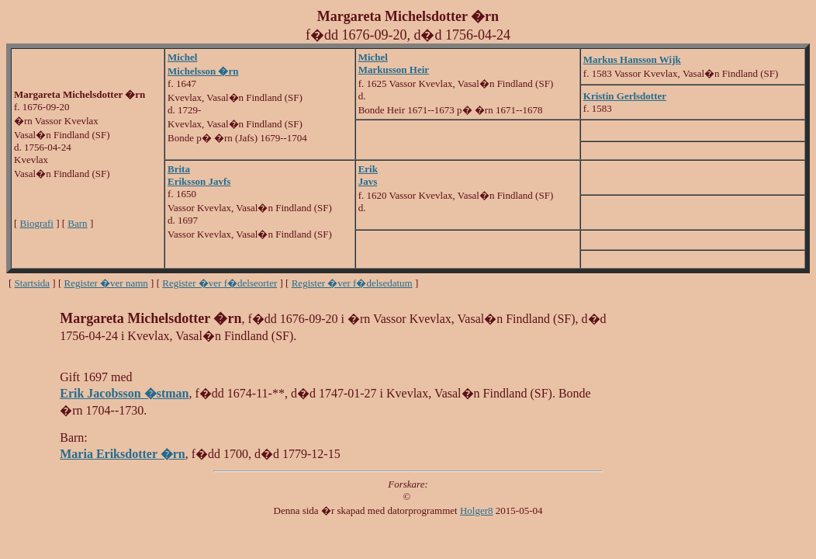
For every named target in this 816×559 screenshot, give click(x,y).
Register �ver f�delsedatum (352, 283)
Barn (77, 223)
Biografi (37, 223)
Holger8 (476, 510)
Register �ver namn (106, 283)
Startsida (32, 283)
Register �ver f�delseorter (219, 283)
